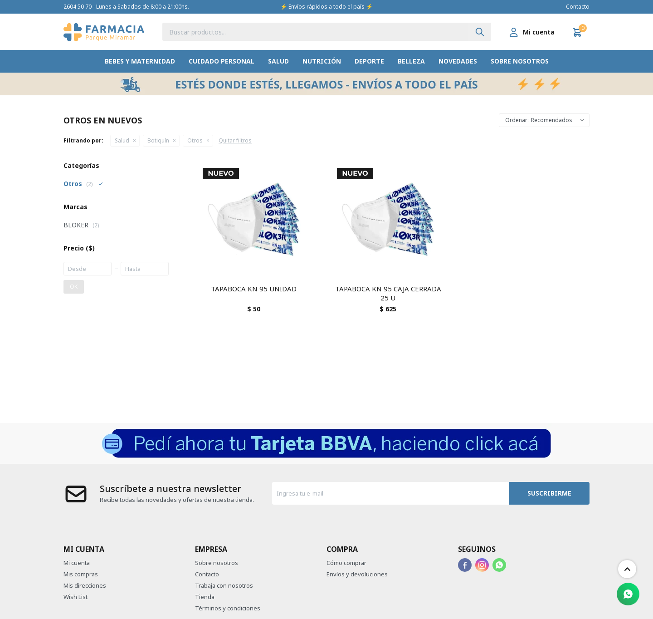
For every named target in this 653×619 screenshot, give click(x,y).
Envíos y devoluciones (357, 574)
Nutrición (321, 61)
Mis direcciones (84, 585)
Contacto (578, 6)
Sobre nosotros (520, 61)
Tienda (204, 597)
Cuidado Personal (221, 61)
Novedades (458, 61)
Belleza (411, 61)
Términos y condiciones (227, 608)
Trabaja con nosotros (224, 585)
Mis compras (80, 574)
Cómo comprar (346, 563)
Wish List (75, 597)
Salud (278, 61)
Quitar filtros (235, 140)
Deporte (369, 61)
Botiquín (158, 140)
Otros (195, 140)
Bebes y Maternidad (140, 61)
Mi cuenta (76, 563)
